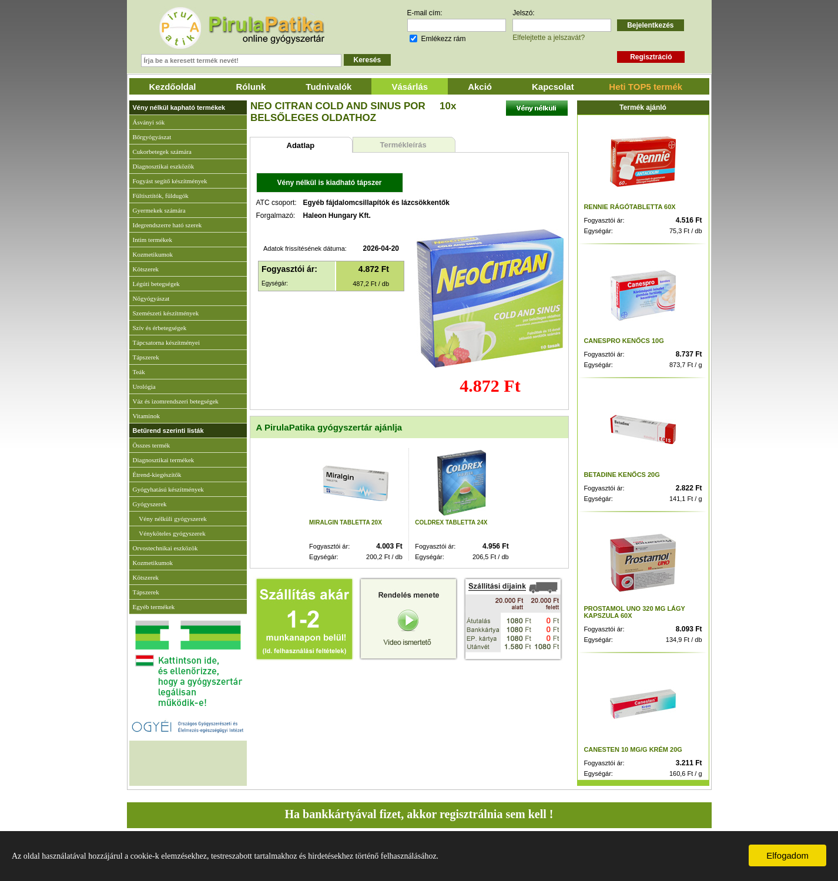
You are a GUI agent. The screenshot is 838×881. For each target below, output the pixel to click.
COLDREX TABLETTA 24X (451, 522)
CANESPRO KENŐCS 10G (623, 340)
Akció (480, 87)
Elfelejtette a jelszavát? (548, 37)
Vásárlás (409, 87)
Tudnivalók (328, 87)
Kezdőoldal (172, 87)
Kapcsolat (553, 87)
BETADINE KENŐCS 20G (621, 474)
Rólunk (251, 87)
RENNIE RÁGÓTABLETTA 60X (629, 206)
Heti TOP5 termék (645, 87)
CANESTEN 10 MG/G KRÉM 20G (633, 749)
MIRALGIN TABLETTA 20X (345, 522)
